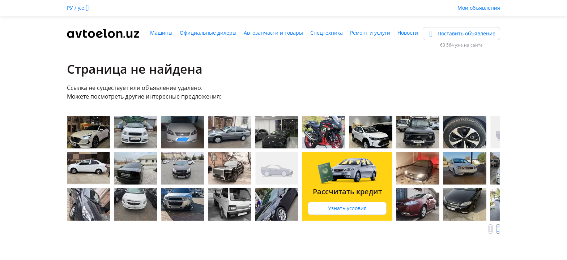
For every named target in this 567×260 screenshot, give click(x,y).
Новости (407, 32)
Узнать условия (347, 208)
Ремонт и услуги (370, 32)
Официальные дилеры (208, 32)
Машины (161, 32)
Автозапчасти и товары (273, 32)
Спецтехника (326, 32)
